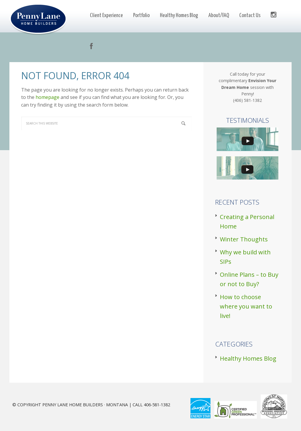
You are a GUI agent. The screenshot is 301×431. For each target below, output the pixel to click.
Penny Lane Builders (39, 19)
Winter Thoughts (244, 239)
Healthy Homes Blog (248, 358)
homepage (47, 97)
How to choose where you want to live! (246, 306)
